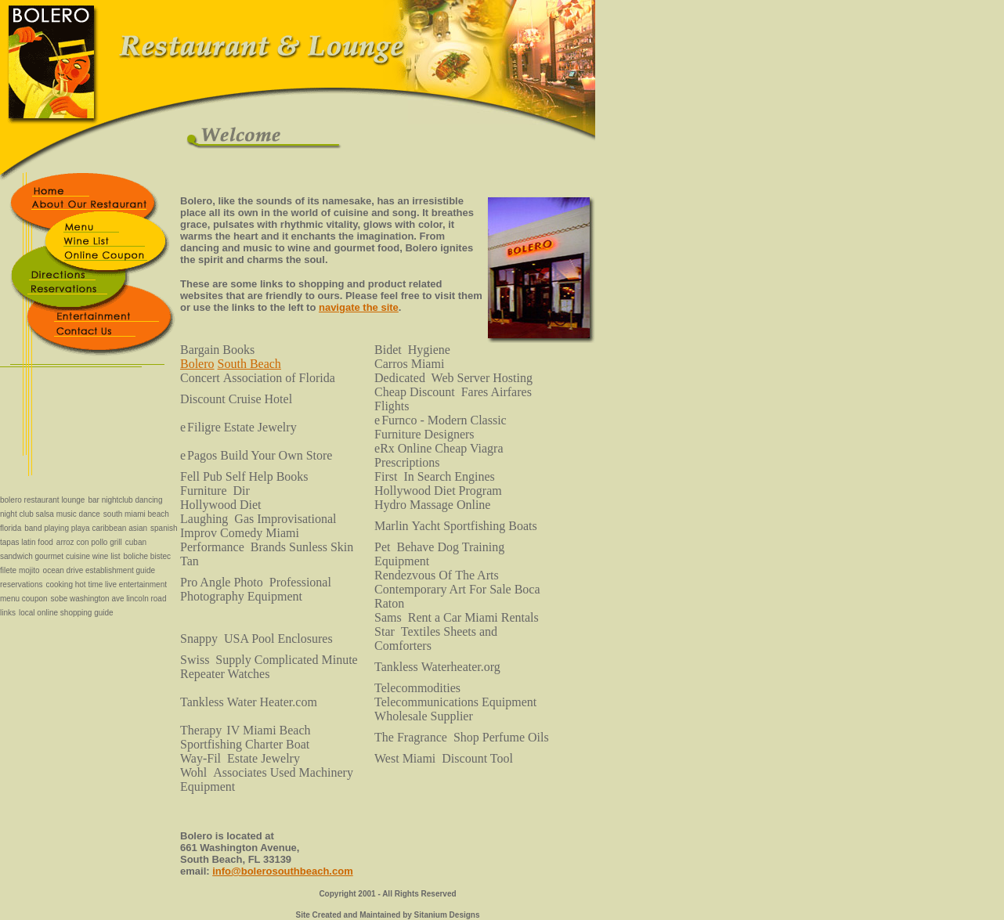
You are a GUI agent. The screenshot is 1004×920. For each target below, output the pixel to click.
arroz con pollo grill (89, 542)
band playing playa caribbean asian (85, 528)
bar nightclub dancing (125, 500)
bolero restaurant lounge (42, 500)
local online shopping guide (66, 612)
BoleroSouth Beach (230, 363)
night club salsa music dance (50, 514)
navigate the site (359, 307)
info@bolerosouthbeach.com (282, 871)
